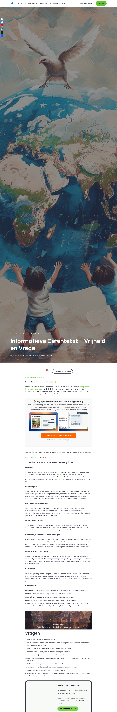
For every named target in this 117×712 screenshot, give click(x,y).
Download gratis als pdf (62, 371)
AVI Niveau (29, 355)
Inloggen (101, 3)
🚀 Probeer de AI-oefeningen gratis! (58, 435)
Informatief (49, 355)
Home (12, 334)
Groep (44, 355)
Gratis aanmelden (86, 3)
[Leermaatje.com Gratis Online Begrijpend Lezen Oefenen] (12, 3)
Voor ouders (43, 3)
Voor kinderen (55, 3)
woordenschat (35, 389)
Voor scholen (32, 3)
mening (64, 477)
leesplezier (32, 460)
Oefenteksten (21, 3)
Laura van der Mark (18, 355)
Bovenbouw (37, 355)
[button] (65, 3)
